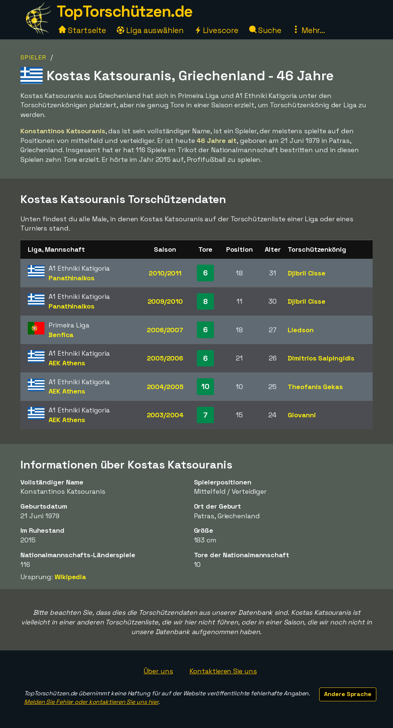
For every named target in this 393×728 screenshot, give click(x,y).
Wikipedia (70, 576)
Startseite (82, 30)
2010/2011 (165, 273)
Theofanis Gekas (315, 386)
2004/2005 (165, 386)
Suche (265, 30)
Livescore (216, 30)
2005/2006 (165, 358)
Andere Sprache (347, 694)
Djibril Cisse (307, 273)
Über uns (158, 671)
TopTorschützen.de (124, 11)
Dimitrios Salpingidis (321, 358)
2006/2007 (165, 330)
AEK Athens (67, 363)
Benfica (61, 334)
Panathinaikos (72, 278)
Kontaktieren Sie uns (223, 671)
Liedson (300, 330)
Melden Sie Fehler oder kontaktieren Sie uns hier (91, 702)
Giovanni (302, 415)
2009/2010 (165, 301)
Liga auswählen (150, 30)
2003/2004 (165, 415)
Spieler (33, 57)
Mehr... (308, 30)
